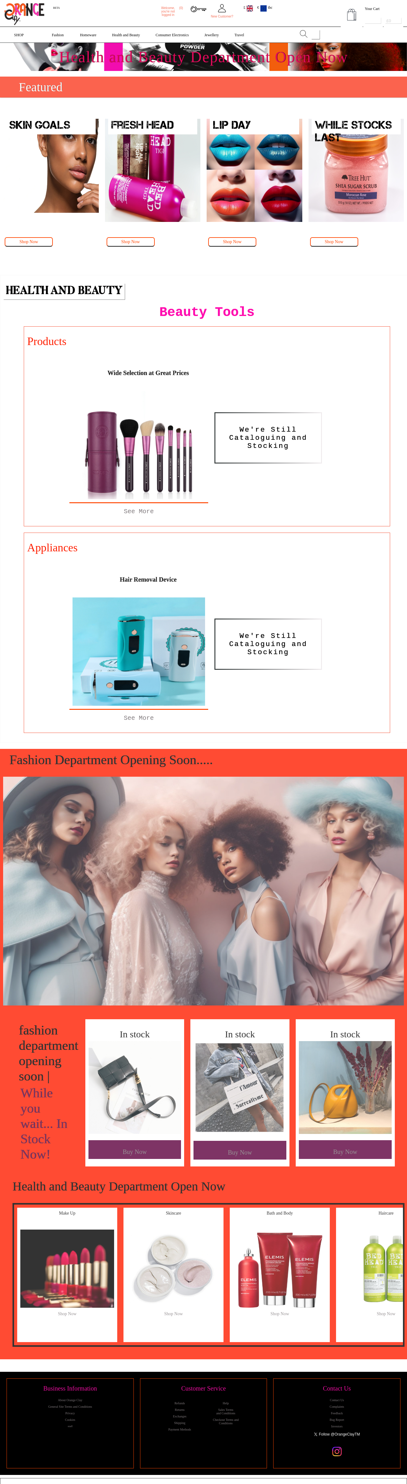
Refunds (179, 1403)
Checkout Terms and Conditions (226, 1421)
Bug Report (336, 1419)
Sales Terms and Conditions (225, 1411)
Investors (337, 1426)
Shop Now (28, 241)
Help (226, 1403)
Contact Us (337, 1400)
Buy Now (135, 1151)
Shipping (179, 1423)
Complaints (337, 1406)
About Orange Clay (70, 1400)
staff (70, 1426)
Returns (179, 1409)
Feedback (337, 1413)
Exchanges (179, 1416)
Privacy (70, 1413)
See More (139, 511)
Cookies (70, 1419)
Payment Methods (179, 1429)
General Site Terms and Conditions (70, 1406)
